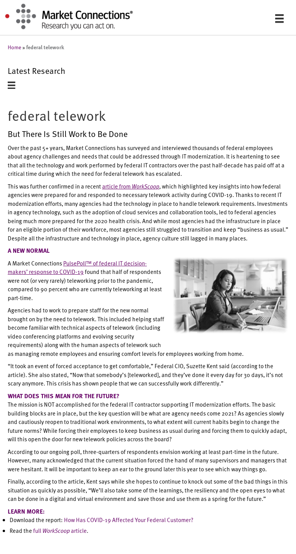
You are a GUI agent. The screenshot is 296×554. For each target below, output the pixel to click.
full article (60, 530)
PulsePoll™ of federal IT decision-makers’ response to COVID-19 (77, 267)
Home (14, 47)
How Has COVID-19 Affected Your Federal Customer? (128, 520)
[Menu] (279, 18)
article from (130, 186)
